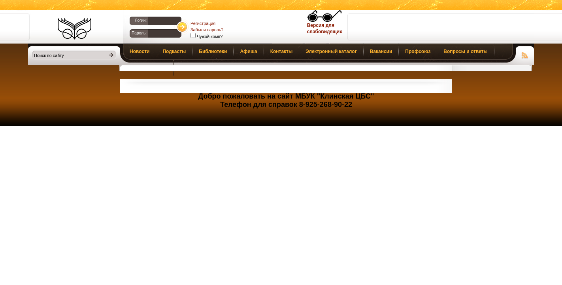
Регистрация (202, 23)
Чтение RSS (525, 54)
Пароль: (139, 33)
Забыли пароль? (206, 29)
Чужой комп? (209, 36)
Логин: (141, 20)
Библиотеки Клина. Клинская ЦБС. (74, 28)
